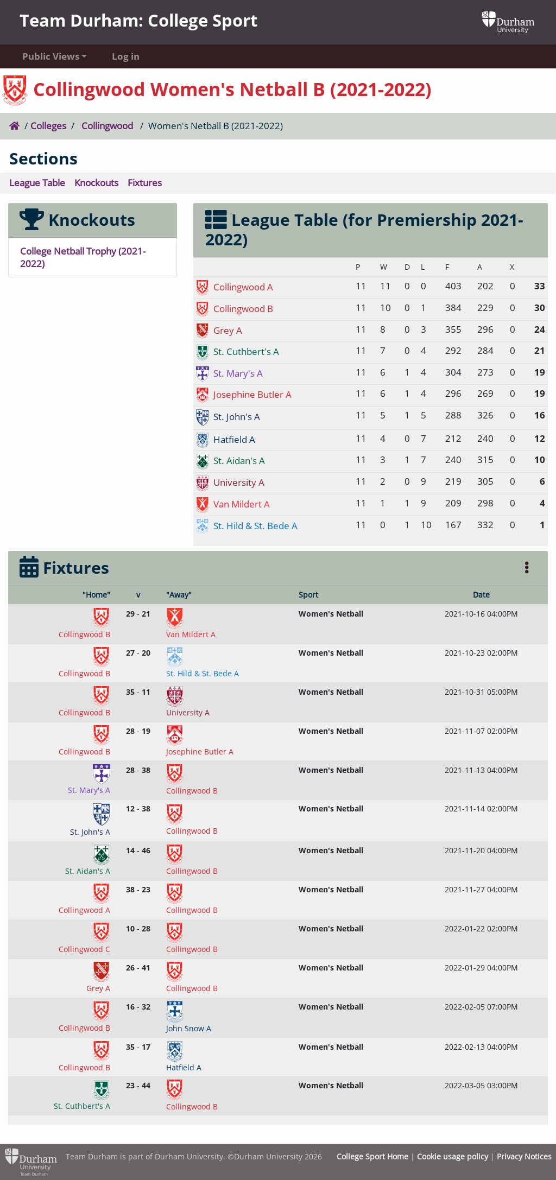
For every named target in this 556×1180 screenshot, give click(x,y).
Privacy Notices (524, 1156)
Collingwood (107, 125)
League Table (37, 182)
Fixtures (145, 182)
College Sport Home (372, 1156)
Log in (126, 56)
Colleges (48, 125)
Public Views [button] (50, 56)
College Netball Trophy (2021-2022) (83, 257)
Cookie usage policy (452, 1156)
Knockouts (96, 182)
